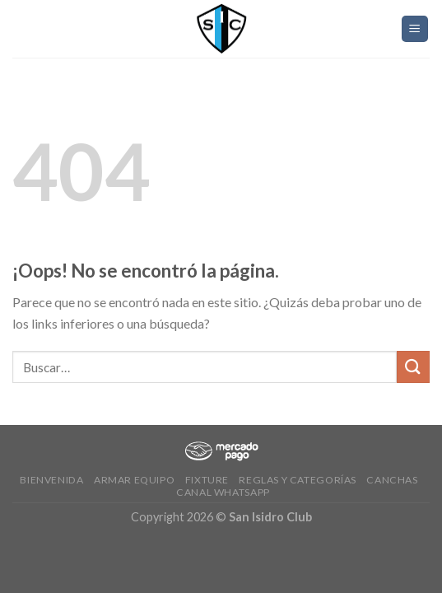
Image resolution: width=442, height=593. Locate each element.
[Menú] (415, 29)
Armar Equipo (134, 480)
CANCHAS (391, 480)
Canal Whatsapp (223, 492)
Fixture (207, 480)
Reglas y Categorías (297, 480)
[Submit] (413, 367)
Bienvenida (51, 480)
